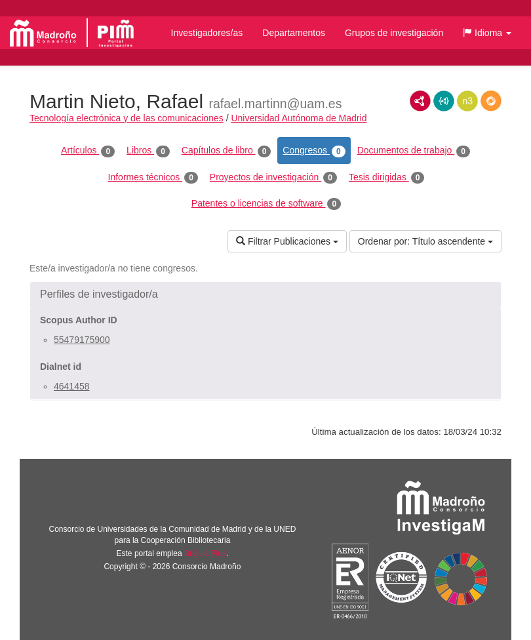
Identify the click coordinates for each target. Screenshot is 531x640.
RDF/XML (420, 100)
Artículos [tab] (88, 151)
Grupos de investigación (394, 33)
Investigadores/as (207, 33)
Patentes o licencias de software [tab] (266, 204)
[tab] (265, 294)
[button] (487, 32)
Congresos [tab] (314, 151)
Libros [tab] (148, 151)
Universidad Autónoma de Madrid (298, 118)
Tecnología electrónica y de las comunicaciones (127, 118)
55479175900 (82, 339)
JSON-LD (443, 100)
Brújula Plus (205, 553)
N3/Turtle (467, 100)
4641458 (72, 386)
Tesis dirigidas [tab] (387, 178)
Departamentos (293, 33)
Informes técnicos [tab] (153, 178)
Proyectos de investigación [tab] (273, 178)
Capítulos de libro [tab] (226, 151)
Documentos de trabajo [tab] (413, 151)
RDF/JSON (491, 100)
